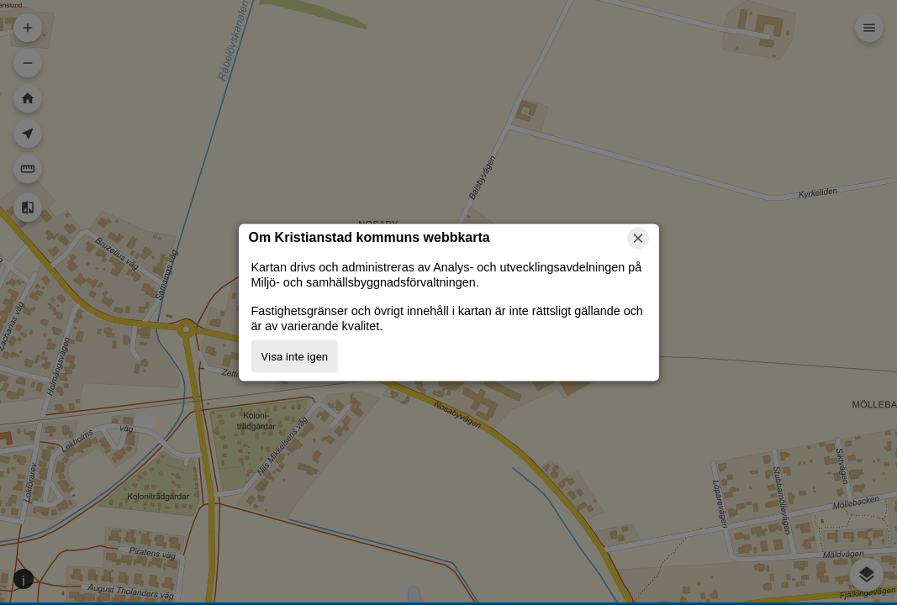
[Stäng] (638, 239)
